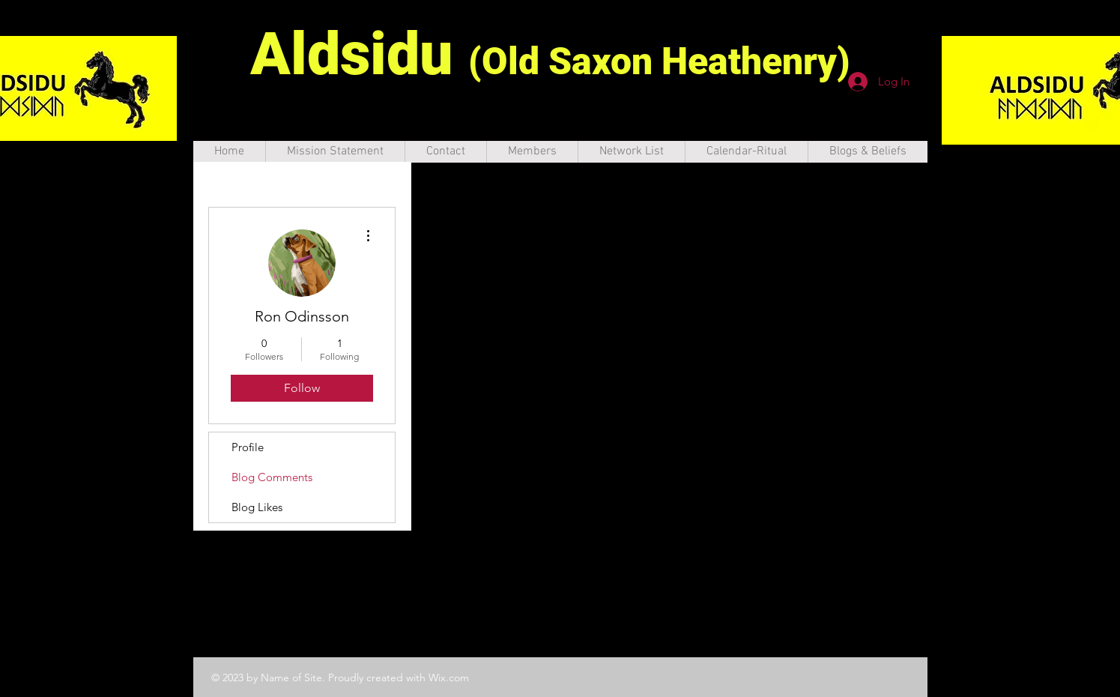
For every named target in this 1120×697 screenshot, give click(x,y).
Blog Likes (256, 507)
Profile (247, 447)
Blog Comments (271, 477)
